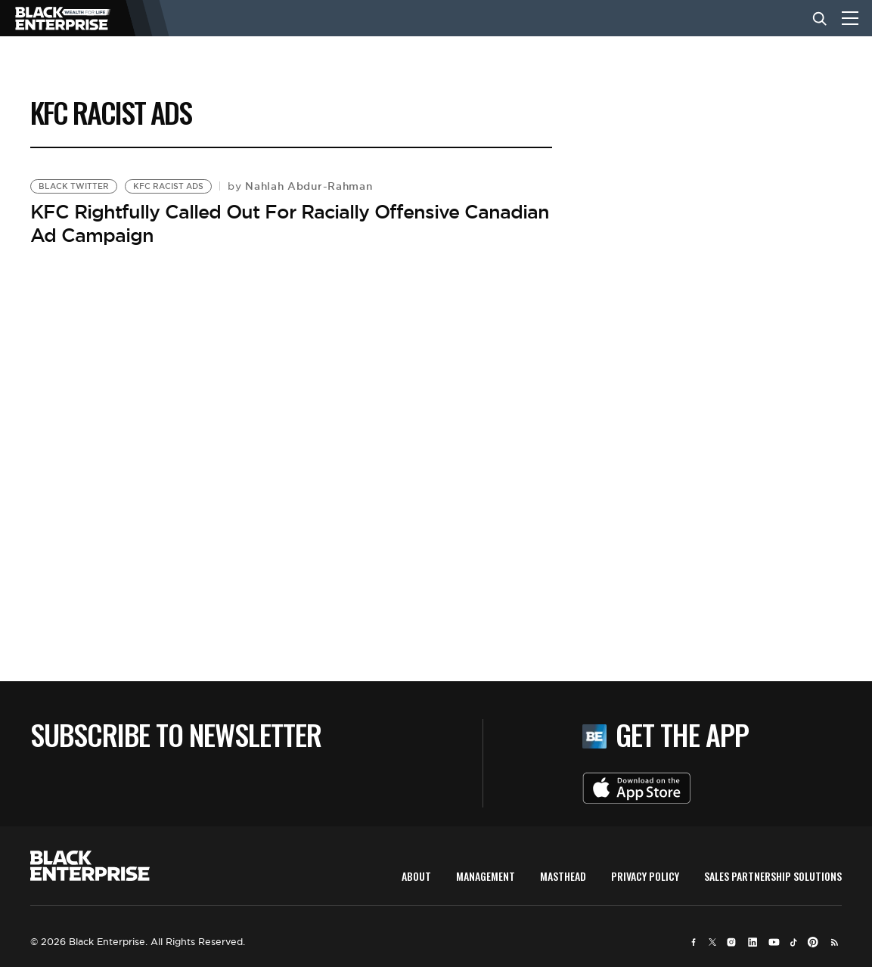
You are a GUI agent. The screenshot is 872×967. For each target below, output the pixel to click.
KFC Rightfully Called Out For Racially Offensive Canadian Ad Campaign (289, 223)
